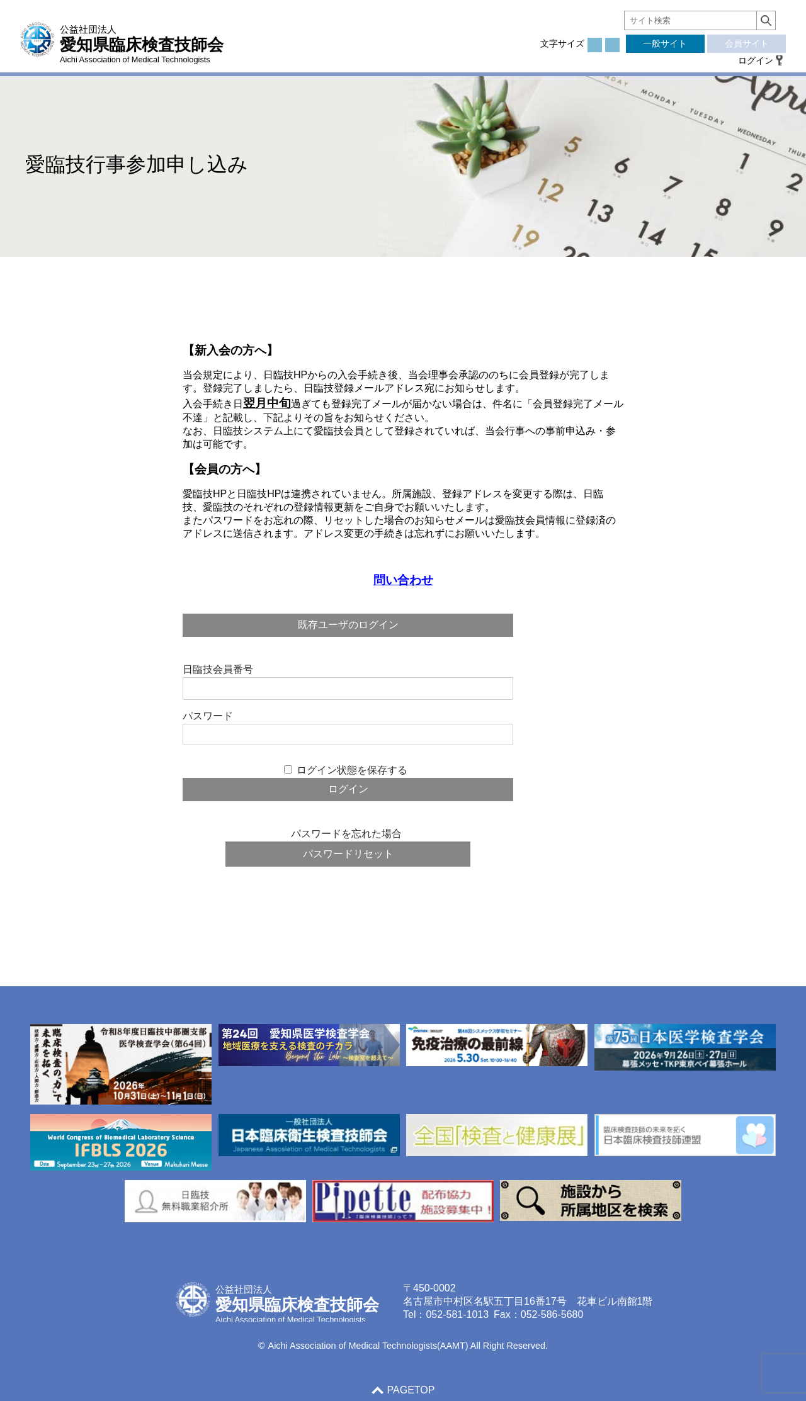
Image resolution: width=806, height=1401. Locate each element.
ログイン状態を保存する (352, 770)
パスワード (208, 716)
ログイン (755, 60)
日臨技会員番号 (218, 669)
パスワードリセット (348, 853)
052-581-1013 (457, 1314)
